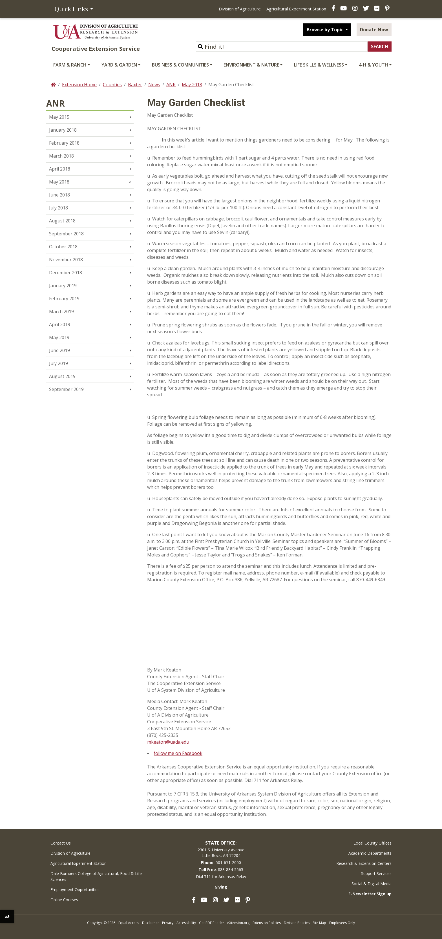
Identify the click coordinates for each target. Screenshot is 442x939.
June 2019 (59, 350)
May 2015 (59, 117)
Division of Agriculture (240, 9)
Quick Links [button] (71, 9)
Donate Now (374, 29)
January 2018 (63, 130)
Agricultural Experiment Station (296, 9)
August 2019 (62, 376)
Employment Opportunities (75, 889)
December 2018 (65, 272)
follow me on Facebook (178, 753)
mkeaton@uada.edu (168, 742)
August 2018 (62, 221)
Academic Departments (370, 853)
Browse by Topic (325, 29)
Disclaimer (150, 922)
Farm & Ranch (70, 65)
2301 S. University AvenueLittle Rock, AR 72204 (221, 852)
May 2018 (192, 84)
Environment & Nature (251, 65)
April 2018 (59, 169)
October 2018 (63, 247)
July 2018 (58, 208)
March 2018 (61, 156)
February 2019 (64, 298)
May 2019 (59, 337)
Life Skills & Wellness (319, 65)
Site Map (319, 922)
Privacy (167, 922)
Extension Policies (267, 922)
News (154, 84)
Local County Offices (372, 843)
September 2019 (66, 389)
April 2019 (59, 324)
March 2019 (61, 311)
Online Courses (64, 899)
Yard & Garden (119, 65)
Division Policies (297, 922)
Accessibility (186, 922)
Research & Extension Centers (364, 863)
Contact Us (60, 843)
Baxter (135, 84)
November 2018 (66, 260)
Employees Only (342, 922)
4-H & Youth (373, 65)
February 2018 (64, 143)
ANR (171, 84)
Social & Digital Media (372, 883)
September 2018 (66, 234)
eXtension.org (238, 922)
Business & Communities (180, 65)
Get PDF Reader (211, 922)
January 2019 (63, 285)
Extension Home (79, 84)
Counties (112, 84)
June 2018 (59, 195)
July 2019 (58, 363)
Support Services (376, 873)
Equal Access (128, 922)
